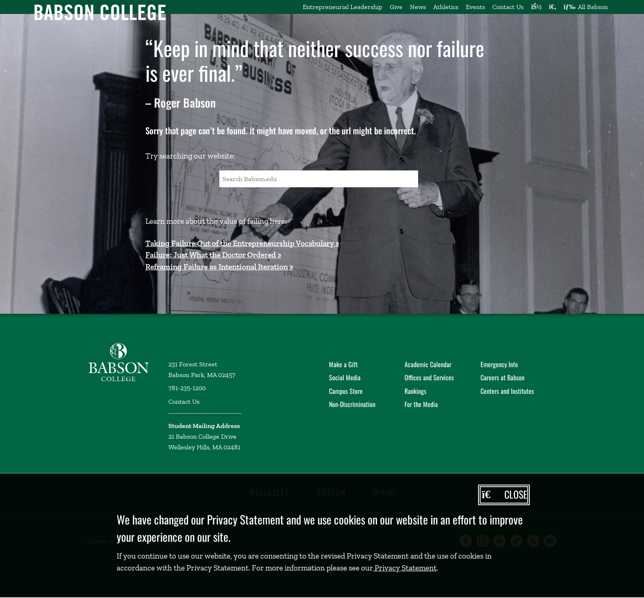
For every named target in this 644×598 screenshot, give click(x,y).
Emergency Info (499, 364)
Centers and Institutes (507, 391)
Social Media (345, 377)
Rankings (415, 391)
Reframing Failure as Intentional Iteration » (219, 266)
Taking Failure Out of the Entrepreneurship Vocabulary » (242, 243)
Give (396, 7)
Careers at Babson (502, 377)
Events (475, 7)
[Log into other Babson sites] (536, 7)
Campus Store (346, 391)
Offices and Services (429, 377)
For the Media (421, 404)
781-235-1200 (187, 388)
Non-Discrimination (352, 404)
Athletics (445, 7)
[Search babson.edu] (552, 7)
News (418, 7)
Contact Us (508, 7)
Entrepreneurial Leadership (342, 7)
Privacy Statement (405, 568)
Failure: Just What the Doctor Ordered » (213, 255)
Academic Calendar (428, 364)
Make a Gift (343, 364)
